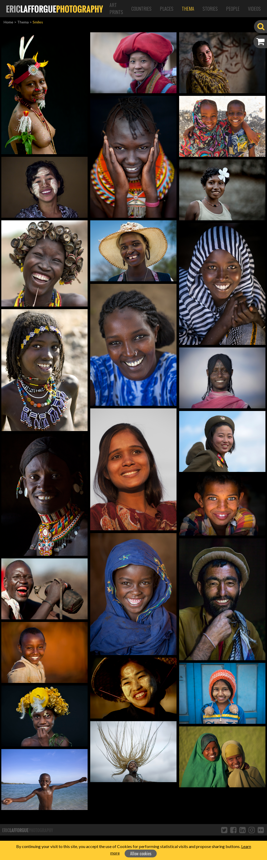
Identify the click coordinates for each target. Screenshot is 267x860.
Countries (141, 8)
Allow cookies (140, 853)
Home (8, 22)
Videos (254, 8)
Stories (210, 8)
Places (166, 8)
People (233, 8)
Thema (188, 8)
